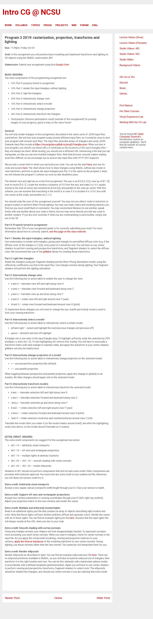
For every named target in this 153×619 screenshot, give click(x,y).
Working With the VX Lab (133, 122)
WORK (8, 25)
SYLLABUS (21, 25)
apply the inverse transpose (28, 541)
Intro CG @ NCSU (31, 12)
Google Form (62, 64)
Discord (124, 82)
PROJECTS (61, 25)
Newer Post (12, 598)
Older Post (103, 598)
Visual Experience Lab (131, 116)
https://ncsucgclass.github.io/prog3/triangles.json (61, 144)
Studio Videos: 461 (130, 48)
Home (58, 598)
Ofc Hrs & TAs (127, 77)
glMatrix (47, 251)
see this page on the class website (67, 231)
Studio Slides (126, 59)
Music (123, 88)
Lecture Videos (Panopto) (133, 43)
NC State (139, 134)
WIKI (74, 25)
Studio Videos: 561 (130, 54)
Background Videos (130, 65)
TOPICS (35, 25)
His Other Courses (129, 111)
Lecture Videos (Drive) (131, 37)
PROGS (48, 25)
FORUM (84, 25)
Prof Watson (126, 105)
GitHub (123, 93)
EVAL (95, 25)
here (89, 164)
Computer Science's (130, 136)
